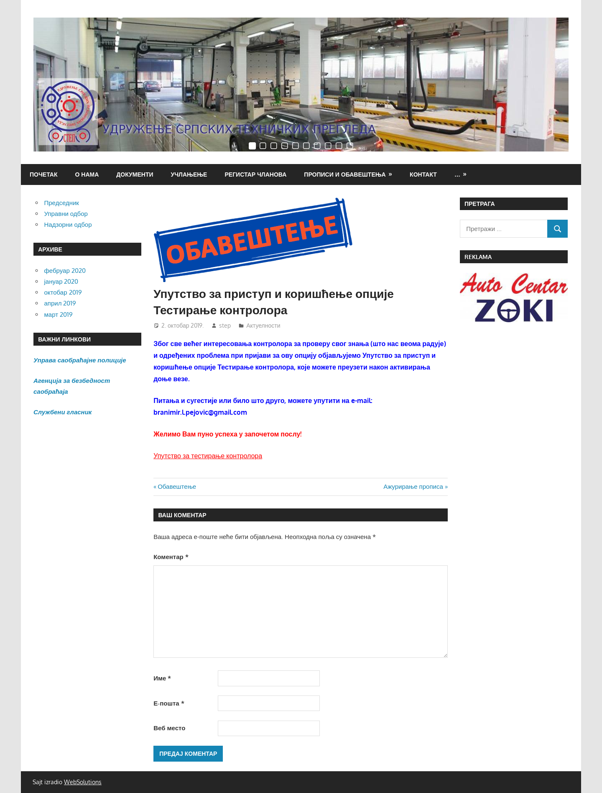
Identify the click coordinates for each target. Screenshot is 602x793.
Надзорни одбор (68, 224)
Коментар (170, 557)
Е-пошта (168, 703)
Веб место (169, 728)
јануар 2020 (61, 281)
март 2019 (58, 314)
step (225, 325)
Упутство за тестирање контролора (207, 456)
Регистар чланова (255, 174)
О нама (87, 174)
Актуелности (263, 325)
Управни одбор (66, 214)
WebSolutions (83, 781)
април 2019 (60, 303)
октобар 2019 (63, 292)
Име (162, 678)
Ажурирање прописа (413, 486)
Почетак (43, 174)
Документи (134, 174)
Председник (61, 203)
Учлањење (189, 174)
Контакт (423, 174)
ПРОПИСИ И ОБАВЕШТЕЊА (344, 174)
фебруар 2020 (65, 271)
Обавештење (176, 486)
